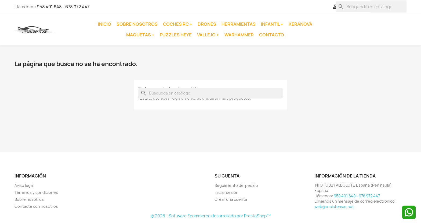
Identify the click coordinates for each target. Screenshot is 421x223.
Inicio (104, 24)
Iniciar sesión (226, 192)
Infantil (271, 24)
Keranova (300, 24)
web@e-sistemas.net (334, 206)
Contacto (271, 35)
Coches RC (176, 24)
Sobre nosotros (137, 24)
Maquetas (139, 35)
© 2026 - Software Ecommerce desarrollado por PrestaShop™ (211, 216)
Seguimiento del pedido (236, 185)
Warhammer (239, 35)
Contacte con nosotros (36, 206)
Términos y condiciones (36, 192)
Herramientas (239, 24)
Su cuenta (227, 176)
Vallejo (206, 35)
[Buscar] (371, 6)
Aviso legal (24, 185)
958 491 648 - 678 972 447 (63, 7)
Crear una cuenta (231, 199)
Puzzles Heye (176, 35)
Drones (207, 24)
